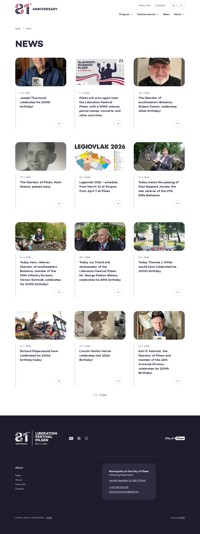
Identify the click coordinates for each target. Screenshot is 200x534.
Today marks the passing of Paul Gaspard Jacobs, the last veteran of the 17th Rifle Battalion (158, 188)
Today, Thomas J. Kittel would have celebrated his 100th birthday (157, 266)
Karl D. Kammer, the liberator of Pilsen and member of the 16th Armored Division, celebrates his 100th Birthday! (154, 362)
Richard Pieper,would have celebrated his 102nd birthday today (39, 355)
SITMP (182, 517)
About (18, 479)
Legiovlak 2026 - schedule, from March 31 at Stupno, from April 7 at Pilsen (98, 186)
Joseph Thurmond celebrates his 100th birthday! (35, 102)
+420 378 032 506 (118, 487)
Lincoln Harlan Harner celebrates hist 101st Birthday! (95, 355)
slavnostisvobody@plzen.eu (123, 491)
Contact (160, 5)
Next (104, 394)
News (166, 14)
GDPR (49, 517)
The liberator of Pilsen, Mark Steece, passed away (40, 184)
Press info (145, 5)
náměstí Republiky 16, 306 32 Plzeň (127, 480)
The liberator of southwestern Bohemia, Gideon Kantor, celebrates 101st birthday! (157, 104)
